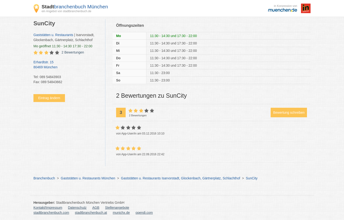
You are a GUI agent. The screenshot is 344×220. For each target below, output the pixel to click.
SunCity (252, 178)
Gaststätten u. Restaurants (53, 35)
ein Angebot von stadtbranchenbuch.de (66, 11)
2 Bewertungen (73, 52)
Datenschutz (77, 207)
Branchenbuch (44, 178)
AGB (95, 207)
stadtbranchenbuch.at (91, 213)
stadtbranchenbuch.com (51, 213)
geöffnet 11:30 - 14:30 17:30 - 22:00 (62, 46)
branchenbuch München (75, 6)
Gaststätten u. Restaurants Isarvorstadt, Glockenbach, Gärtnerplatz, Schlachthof (180, 178)
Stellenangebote (117, 207)
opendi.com (144, 213)
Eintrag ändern (49, 98)
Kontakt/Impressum (47, 207)
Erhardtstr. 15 (66, 65)
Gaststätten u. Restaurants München (88, 178)
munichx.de (121, 213)
